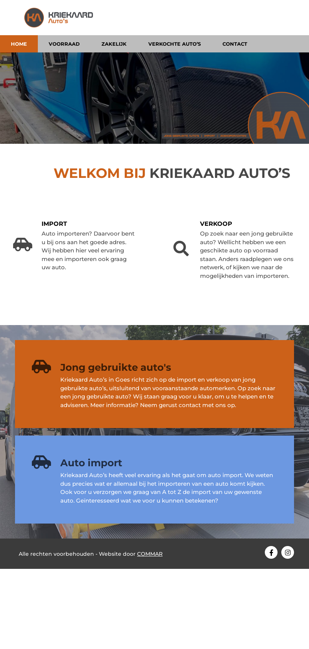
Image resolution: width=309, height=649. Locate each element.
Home (19, 44)
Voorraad (64, 44)
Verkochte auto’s (174, 44)
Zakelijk (114, 44)
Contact (234, 44)
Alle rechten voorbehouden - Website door (91, 554)
